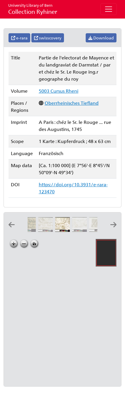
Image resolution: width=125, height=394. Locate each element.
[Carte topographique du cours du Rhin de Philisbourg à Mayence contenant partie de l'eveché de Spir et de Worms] (46, 230)
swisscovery (47, 38)
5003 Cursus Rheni (58, 91)
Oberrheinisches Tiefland (72, 103)
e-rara (19, 38)
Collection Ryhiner (32, 9)
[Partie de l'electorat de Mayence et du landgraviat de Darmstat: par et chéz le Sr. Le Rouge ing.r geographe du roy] (63, 230)
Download (101, 38)
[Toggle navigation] (108, 9)
